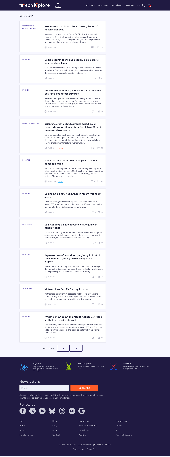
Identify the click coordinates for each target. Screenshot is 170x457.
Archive (82, 436)
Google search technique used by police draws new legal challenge (73, 61)
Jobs (132, 5)
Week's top (81, 5)
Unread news (109, 5)
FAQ (54, 426)
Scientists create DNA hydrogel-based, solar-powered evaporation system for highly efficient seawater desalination (72, 127)
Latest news (94, 5)
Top (21, 421)
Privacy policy (78, 450)
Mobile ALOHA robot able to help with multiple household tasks (73, 162)
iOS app (119, 426)
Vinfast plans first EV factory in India (67, 289)
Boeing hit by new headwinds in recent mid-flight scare (71, 195)
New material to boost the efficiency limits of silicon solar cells (72, 28)
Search (23, 431)
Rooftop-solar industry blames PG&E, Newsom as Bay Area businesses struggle (73, 92)
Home (22, 426)
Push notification (123, 436)
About (55, 431)
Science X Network (102, 446)
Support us (84, 421)
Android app (121, 421)
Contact (56, 436)
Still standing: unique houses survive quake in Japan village (72, 226)
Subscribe (122, 5)
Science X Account (88, 426)
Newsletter (84, 431)
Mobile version (26, 436)
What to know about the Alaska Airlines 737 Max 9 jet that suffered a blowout (71, 318)
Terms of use (92, 450)
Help (54, 421)
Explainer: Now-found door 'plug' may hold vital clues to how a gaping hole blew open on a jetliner (73, 258)
